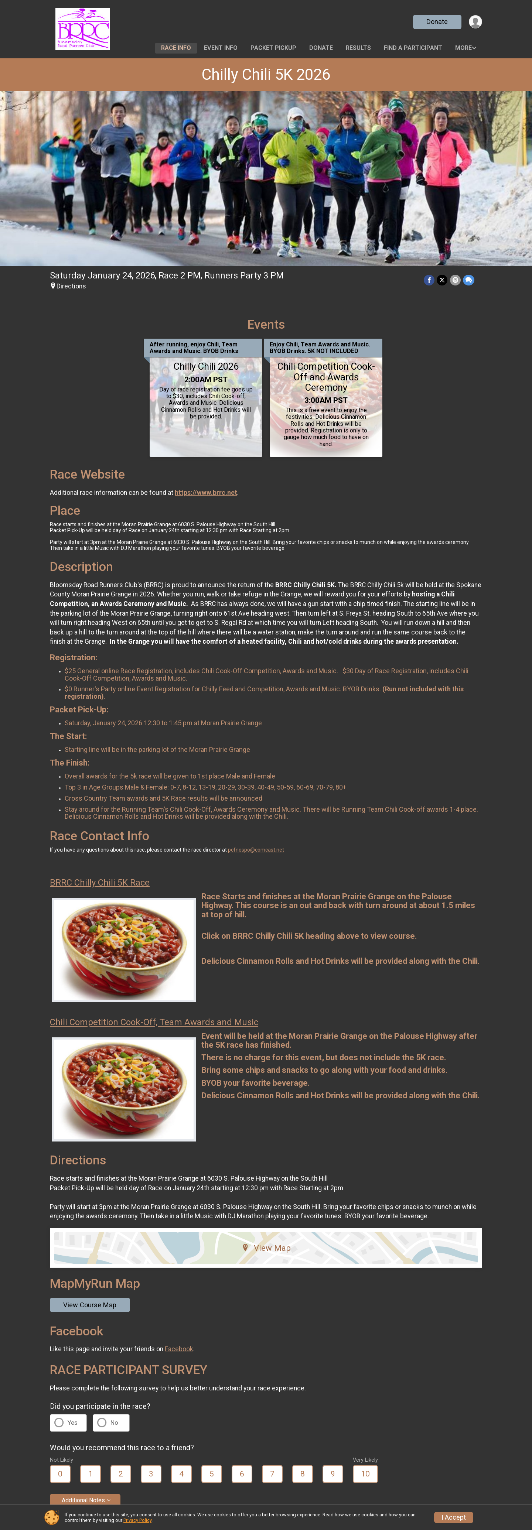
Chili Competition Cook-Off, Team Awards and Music (154, 1022)
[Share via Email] (455, 280)
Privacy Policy (137, 1520)
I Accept (453, 1517)
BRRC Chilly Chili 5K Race (100, 882)
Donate (437, 21)
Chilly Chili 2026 (206, 366)
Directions (71, 286)
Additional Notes (83, 1500)
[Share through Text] (468, 280)
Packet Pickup (273, 47)
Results (358, 47)
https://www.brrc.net (206, 492)
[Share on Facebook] (429, 280)
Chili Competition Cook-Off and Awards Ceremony (326, 377)
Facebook (179, 1349)
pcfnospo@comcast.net (256, 850)
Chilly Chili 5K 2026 (266, 74)
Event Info (221, 47)
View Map (266, 1248)
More (463, 47)
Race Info (176, 47)
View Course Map (89, 1305)
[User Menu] (475, 22)
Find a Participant (413, 47)
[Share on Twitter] (442, 280)
